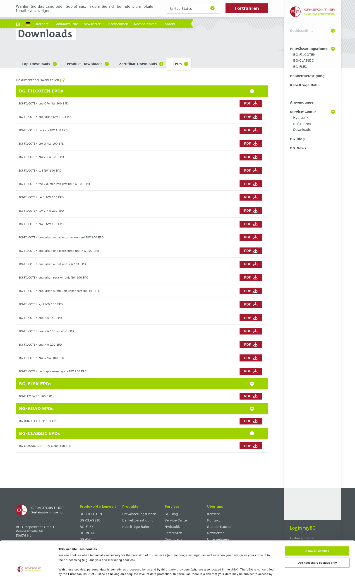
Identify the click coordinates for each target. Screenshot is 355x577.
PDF (250, 103)
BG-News (298, 148)
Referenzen (302, 124)
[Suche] (333, 31)
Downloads (302, 129)
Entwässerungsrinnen (309, 49)
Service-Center (303, 112)
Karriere (42, 24)
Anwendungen (303, 102)
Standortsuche (66, 24)
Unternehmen (117, 24)
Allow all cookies (317, 518)
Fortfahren (247, 8)
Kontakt (169, 24)
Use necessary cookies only (317, 529)
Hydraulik (300, 117)
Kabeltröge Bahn (305, 85)
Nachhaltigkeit (145, 24)
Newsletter (92, 24)
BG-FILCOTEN (304, 54)
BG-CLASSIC (303, 60)
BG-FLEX (300, 66)
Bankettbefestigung (307, 76)
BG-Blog (297, 139)
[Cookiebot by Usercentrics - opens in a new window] (29, 569)
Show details (220, 568)
